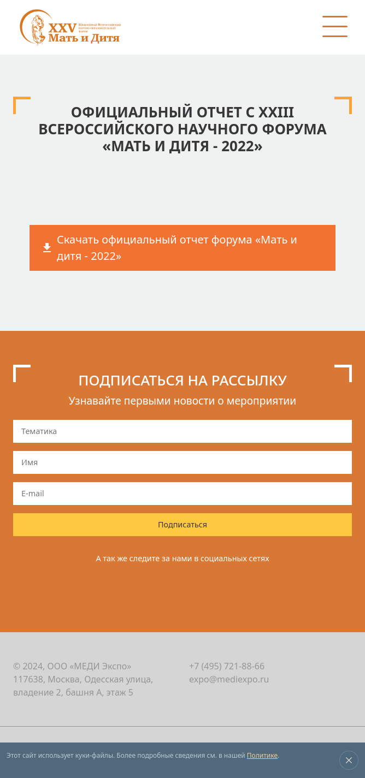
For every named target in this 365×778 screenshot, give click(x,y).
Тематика (39, 431)
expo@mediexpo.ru (229, 679)
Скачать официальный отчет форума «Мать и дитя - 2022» (177, 247)
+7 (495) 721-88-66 (226, 666)
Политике (262, 755)
